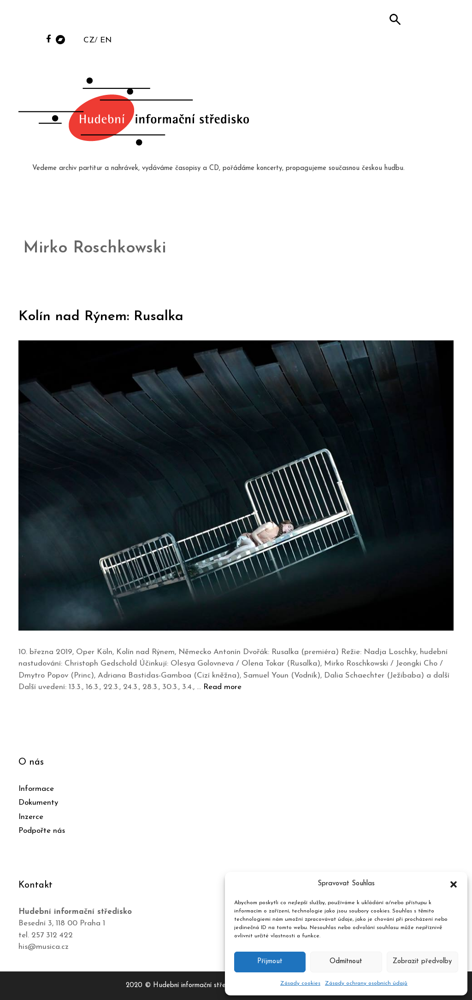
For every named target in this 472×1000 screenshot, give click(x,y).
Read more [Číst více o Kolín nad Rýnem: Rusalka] (222, 687)
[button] (453, 884)
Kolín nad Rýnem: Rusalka (100, 317)
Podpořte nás (41, 831)
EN (106, 40)
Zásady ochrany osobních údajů (366, 983)
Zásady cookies (300, 983)
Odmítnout (346, 961)
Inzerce (30, 817)
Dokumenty (38, 803)
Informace (36, 789)
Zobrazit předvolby (422, 961)
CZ (88, 40)
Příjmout (270, 961)
